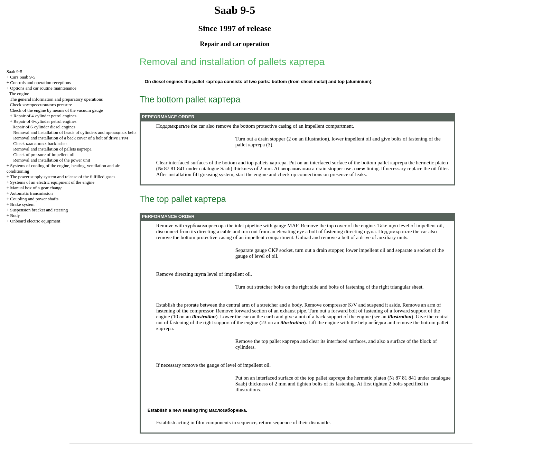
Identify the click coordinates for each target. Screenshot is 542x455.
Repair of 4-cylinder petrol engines (44, 115)
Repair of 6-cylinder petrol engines (44, 121)
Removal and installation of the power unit (51, 160)
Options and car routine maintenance (43, 88)
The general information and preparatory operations (56, 99)
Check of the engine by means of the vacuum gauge (56, 110)
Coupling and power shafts (34, 198)
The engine (19, 93)
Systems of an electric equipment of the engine (52, 182)
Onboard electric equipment (35, 221)
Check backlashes (40, 143)
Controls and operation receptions (40, 82)
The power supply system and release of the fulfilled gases (62, 176)
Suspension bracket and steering (39, 209)
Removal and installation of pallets (52, 149)
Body (15, 215)
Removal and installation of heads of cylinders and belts (74, 132)
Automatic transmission (31, 193)
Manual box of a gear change (36, 187)
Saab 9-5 (14, 71)
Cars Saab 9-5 (22, 77)
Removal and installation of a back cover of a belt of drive (70, 137)
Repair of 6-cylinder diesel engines (43, 126)
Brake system (22, 204)
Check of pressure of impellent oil (43, 154)
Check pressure (41, 104)
